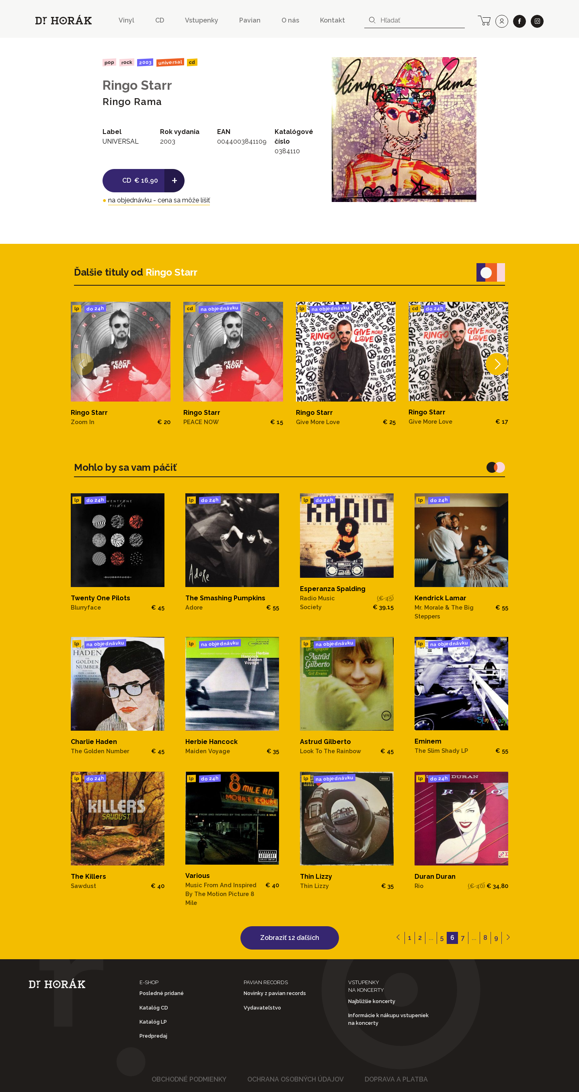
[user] (501, 21)
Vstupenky (201, 20)
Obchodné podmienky (189, 1079)
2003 (145, 62)
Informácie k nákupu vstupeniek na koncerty (388, 1019)
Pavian (250, 20)
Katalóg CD (154, 1008)
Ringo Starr (137, 85)
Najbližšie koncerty (371, 1001)
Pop (109, 62)
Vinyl (126, 20)
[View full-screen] (467, 66)
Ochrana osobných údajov (295, 1079)
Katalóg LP (153, 1022)
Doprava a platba (396, 1079)
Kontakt (332, 20)
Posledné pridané (162, 993)
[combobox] (414, 20)
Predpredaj (153, 1036)
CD (159, 20)
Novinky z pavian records (275, 993)
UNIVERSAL (170, 62)
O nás (290, 20)
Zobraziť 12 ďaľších (289, 938)
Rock (126, 62)
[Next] (497, 364)
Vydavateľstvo (262, 1008)
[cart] (484, 19)
